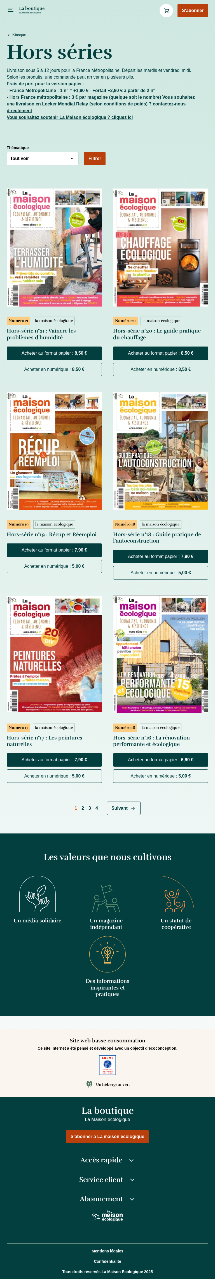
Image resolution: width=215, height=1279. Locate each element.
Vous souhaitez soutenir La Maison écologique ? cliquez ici (70, 117)
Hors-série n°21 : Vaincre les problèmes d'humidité (41, 334)
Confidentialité (107, 1261)
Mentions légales (107, 1251)
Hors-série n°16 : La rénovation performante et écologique (151, 741)
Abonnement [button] (107, 1199)
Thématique (18, 147)
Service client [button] (107, 1180)
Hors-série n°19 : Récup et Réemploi (52, 534)
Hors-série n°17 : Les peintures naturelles (44, 741)
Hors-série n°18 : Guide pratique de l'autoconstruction (157, 537)
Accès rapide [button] (107, 1160)
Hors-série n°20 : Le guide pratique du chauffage (157, 334)
